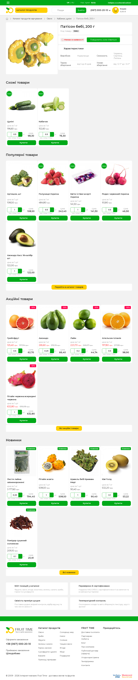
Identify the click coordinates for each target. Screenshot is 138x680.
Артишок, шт (14, 194)
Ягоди (62, 648)
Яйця (62, 652)
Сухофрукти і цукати (47, 652)
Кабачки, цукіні (64, 18)
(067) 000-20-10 (99, 10)
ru (73, 2)
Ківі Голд (106, 479)
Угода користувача (90, 657)
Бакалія (41, 656)
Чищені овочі (66, 644)
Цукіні (10, 121)
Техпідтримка (87, 661)
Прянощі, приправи (47, 660)
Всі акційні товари (69, 428)
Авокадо (43, 338)
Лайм (73, 338)
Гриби (41, 636)
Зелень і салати (45, 644)
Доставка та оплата (90, 632)
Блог (83, 643)
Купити (21, 142)
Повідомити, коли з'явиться (103, 40)
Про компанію (87, 647)
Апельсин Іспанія (111, 338)
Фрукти (41, 640)
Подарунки (65, 656)
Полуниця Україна (49, 194)
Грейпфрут (13, 338)
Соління (63, 640)
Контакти (85, 665)
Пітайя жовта (46, 479)
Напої (62, 636)
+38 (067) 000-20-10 (18, 643)
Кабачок (43, 121)
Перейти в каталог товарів (69, 287)
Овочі (49, 18)
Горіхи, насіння (44, 648)
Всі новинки (69, 572)
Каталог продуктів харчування (27, 18)
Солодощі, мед (66, 632)
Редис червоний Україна (115, 194)
